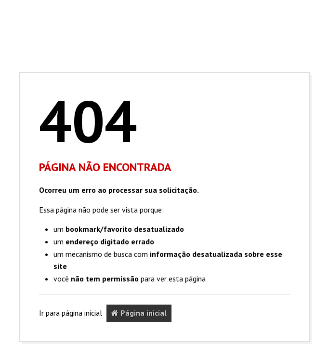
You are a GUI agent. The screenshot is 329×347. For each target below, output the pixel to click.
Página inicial (139, 313)
